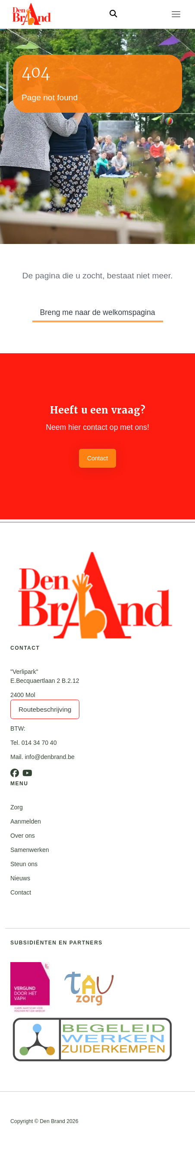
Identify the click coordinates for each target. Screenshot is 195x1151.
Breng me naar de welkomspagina (97, 312)
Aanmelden (25, 821)
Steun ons (24, 864)
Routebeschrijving (45, 709)
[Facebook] (14, 773)
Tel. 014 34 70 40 (33, 742)
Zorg (16, 807)
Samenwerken (29, 849)
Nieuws (20, 878)
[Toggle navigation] (176, 14)
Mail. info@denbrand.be (42, 756)
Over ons (22, 835)
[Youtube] (27, 773)
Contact (97, 458)
